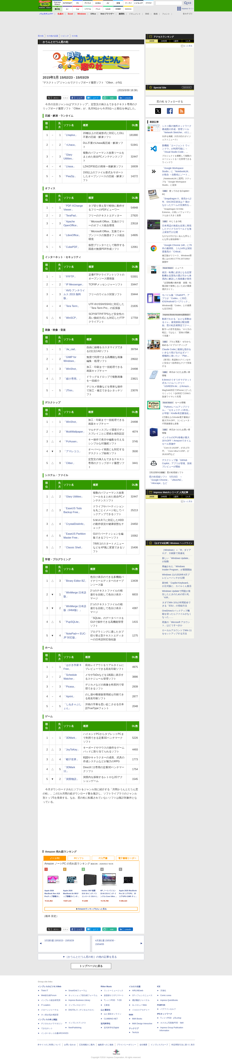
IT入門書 (103, 858)
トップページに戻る (91, 966)
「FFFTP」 (70, 276)
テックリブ (134, 1028)
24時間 (164, 41)
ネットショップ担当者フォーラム (82, 995)
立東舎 (107, 1005)
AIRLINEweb (137, 990)
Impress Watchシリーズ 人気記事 (171, 492)
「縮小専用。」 (72, 378)
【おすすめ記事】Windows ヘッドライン (173, 543)
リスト (65, 98)
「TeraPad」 (70, 215)
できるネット (47, 1028)
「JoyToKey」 (71, 749)
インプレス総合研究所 (50, 1000)
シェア (79, 98)
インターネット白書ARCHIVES (54, 1033)
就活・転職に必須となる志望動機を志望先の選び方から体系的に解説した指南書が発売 (176, 275)
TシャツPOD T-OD (113, 1000)
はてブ (95, 98)
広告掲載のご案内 (87, 1045)
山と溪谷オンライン (112, 1014)
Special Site (160, 87)
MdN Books (137, 1019)
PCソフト (79, 858)
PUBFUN (161, 1005)
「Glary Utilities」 (73, 496)
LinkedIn (128, 98)
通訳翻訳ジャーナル (141, 1000)
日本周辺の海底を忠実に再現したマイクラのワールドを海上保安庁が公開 (176, 228)
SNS (147, 14)
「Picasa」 (69, 686)
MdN (131, 1015)
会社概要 (143, 1045)
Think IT (44, 990)
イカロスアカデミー (141, 1010)
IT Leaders (45, 1005)
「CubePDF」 (71, 247)
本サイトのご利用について (49, 1045)
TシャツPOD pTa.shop (170, 1018)
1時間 (151, 41)
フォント (166, 14)
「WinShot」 (70, 368)
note (111, 98)
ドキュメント (135, 14)
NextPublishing (74, 1027)
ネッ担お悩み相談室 (49, 1015)
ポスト (56, 98)
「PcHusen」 (71, 441)
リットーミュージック (113, 990)
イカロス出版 (134, 986)
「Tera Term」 (71, 306)
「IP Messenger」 (73, 284)
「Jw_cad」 (70, 349)
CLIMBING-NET (111, 1019)
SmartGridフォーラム (77, 990)
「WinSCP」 (70, 317)
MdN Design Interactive (142, 1023)
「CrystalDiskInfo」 (74, 524)
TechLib (135, 1032)
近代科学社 (105, 1023)
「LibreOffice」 (72, 235)
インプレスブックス (77, 1023)
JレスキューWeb (139, 1005)
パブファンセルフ (168, 1009)
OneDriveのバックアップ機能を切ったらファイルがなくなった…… (176, 613)
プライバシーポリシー (126, 1045)
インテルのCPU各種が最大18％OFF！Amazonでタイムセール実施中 (176, 440)
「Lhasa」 (69, 166)
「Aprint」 (69, 696)
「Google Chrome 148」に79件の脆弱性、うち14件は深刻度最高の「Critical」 (177, 248)
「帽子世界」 (71, 759)
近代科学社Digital (111, 1027)
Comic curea (165, 995)
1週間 (176, 41)
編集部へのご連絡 (105, 1045)
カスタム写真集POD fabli (172, 1023)
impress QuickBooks (169, 1000)
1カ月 (188, 41)
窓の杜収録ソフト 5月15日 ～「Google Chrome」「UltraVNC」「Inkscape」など (166, 479)
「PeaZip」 (70, 176)
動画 (156, 14)
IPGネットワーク (164, 1014)
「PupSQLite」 (72, 621)
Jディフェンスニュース (142, 995)
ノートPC (55, 858)
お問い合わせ (70, 1045)
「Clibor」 (69, 463)
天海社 (163, 990)
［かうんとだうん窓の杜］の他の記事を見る (91, 956)
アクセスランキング (164, 36)
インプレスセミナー (77, 1005)
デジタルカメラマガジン (51, 1023)
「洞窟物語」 (71, 779)
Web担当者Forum (48, 995)
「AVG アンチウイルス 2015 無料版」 (74, 294)
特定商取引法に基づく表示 (183, 1045)
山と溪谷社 (105, 1010)
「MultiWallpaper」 (74, 431)
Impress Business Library (79, 1000)
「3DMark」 (70, 737)
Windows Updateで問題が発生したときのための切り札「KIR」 (176, 594)
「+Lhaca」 (70, 144)
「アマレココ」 (72, 451)
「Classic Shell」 (73, 547)
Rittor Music (106, 986)
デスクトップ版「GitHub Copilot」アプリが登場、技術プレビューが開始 (177, 463)
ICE (158, 986)
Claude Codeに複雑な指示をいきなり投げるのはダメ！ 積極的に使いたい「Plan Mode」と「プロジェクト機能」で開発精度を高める (176, 355)
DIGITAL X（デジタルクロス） (81, 1010)
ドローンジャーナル (49, 1010)
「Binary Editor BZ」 (75, 580)
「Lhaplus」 (70, 135)
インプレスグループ (159, 1045)
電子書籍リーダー (127, 858)
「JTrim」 (69, 390)
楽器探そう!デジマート (114, 995)
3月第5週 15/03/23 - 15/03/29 (59, 940)
